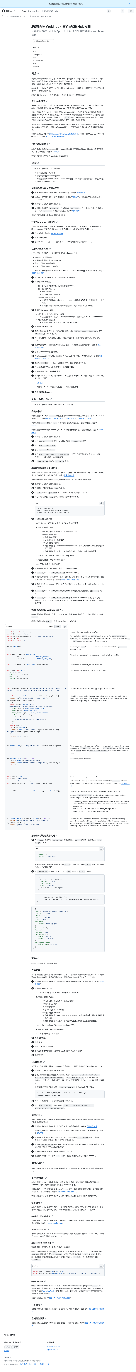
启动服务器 (38, 1061)
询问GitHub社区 (53, 1346)
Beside (51, 627)
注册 (131, 11)
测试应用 (36, 1115)
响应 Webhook (46, 16)
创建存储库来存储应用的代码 (46, 188)
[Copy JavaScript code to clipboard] (65, 626)
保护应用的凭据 (38, 1281)
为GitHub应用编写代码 (31, 16)
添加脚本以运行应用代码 (44, 835)
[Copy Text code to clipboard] (101, 503)
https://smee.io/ (57, 233)
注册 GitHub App (41, 248)
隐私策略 (6, 1351)
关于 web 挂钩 (39, 101)
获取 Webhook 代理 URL (44, 222)
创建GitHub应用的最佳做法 (59, 1298)
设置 (35, 163)
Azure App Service (55, 1223)
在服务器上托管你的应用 (42, 1216)
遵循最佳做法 (39, 1318)
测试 (35, 958)
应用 (6, 16)
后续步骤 (37, 1163)
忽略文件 (75, 211)
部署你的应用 (69, 475)
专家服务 (41, 1364)
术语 (21, 1364)
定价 (35, 1364)
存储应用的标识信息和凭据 (45, 468)
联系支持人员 (52, 1350)
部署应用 (36, 1202)
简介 (35, 73)
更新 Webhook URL (40, 1229)
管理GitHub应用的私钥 (70, 579)
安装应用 (36, 970)
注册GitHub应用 (37, 273)
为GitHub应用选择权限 (67, 1191)
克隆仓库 (75, 197)
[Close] (130, 3)
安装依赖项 (38, 411)
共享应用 (36, 1304)
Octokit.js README (83, 418)
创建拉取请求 (92, 1126)
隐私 (25, 1364)
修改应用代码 (39, 1177)
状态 (30, 1364)
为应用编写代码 (41, 399)
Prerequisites (40, 143)
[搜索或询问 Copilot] (76, 11)
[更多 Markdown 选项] (52, 41)
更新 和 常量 (42, 1243)
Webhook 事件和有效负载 (55, 136)
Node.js (56, 151)
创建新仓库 (81, 192)
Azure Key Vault (48, 1291)
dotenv (34, 425)
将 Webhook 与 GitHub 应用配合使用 (63, 134)
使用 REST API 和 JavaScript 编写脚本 (59, 418)
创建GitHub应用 (15, 16)
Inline (58, 627)
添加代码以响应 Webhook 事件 (47, 609)
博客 (47, 1364)
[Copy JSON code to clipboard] (101, 848)
